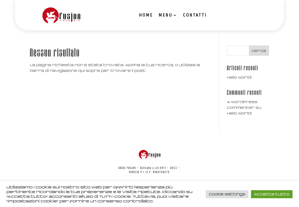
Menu (165, 15)
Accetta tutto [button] (271, 194)
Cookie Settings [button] (227, 194)
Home (146, 15)
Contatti (195, 15)
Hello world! (239, 77)
